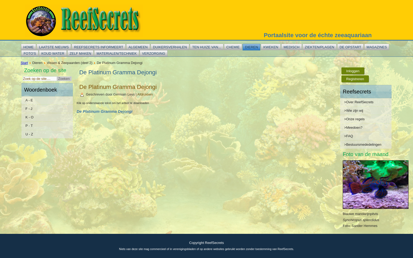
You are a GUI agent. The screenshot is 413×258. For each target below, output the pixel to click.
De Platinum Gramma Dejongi (118, 87)
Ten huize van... (206, 47)
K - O (29, 117)
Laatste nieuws (54, 47)
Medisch (292, 47)
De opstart (350, 47)
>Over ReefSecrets (359, 102)
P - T (29, 126)
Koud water (52, 53)
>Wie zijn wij (353, 111)
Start (24, 63)
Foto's (30, 53)
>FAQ (348, 136)
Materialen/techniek (116, 53)
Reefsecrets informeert (98, 47)
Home (28, 47)
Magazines (377, 47)
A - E (29, 100)
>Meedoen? (353, 128)
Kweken (270, 47)
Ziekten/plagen (319, 47)
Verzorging (153, 53)
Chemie (233, 47)
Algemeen (138, 47)
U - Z (29, 134)
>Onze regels (354, 119)
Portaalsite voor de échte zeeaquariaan (318, 35)
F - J (28, 109)
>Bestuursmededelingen (362, 145)
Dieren (251, 47)
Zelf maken (80, 53)
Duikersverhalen (170, 47)
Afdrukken (145, 94)
